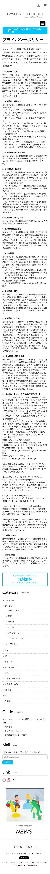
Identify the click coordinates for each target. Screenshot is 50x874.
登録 (8, 762)
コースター (9, 600)
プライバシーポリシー (14, 731)
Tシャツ (8, 690)
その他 (11, 627)
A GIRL (8, 701)
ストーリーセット (15, 638)
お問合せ (8, 727)
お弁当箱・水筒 (11, 684)
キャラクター (13, 610)
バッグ (7, 651)
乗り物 (11, 621)
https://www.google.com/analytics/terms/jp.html (21, 442)
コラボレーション (12, 679)
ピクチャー (9, 667)
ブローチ (8, 662)
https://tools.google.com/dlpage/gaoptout (19, 480)
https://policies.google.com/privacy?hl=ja (19, 458)
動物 (10, 616)
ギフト (7, 656)
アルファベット (14, 633)
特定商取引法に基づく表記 (16, 735)
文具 (7, 673)
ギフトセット (13, 644)
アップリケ (9, 606)
